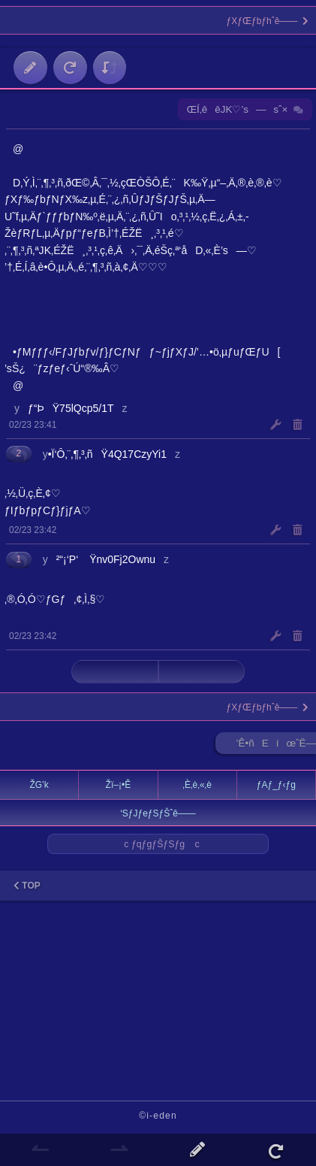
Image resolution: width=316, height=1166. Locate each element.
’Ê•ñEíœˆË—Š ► (276, 746)
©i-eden (158, 1115)
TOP (27, 885)
